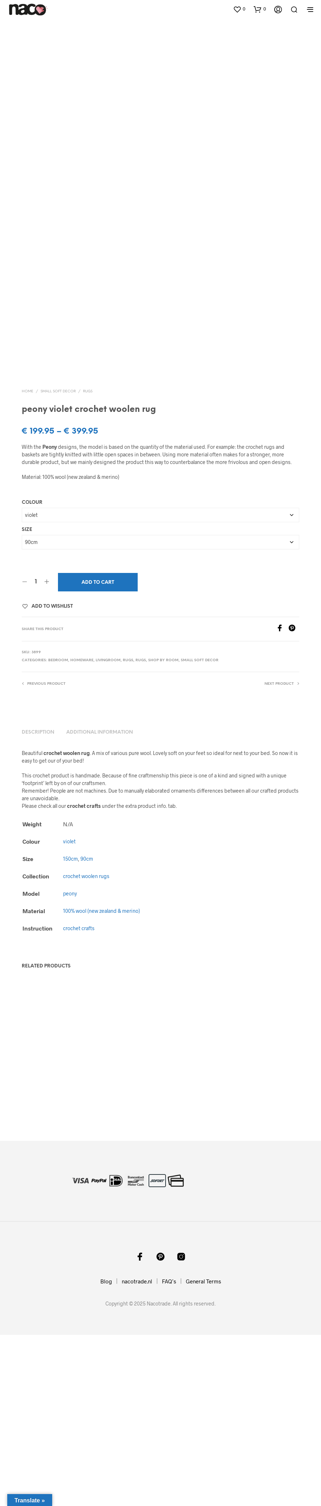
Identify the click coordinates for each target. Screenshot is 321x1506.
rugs (87, 563)
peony (70, 1065)
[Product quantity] (36, 753)
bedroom (58, 832)
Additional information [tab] (99, 903)
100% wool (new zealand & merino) (101, 1082)
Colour (32, 673)
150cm (70, 1030)
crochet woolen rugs (86, 1047)
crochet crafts (79, 1099)
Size (27, 700)
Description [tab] (38, 903)
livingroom (108, 832)
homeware (81, 832)
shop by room (163, 832)
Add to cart (98, 753)
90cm (86, 1030)
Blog (106, 1452)
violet (69, 1012)
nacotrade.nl (137, 1452)
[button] (239, 9)
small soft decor (58, 563)
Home (27, 563)
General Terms (203, 1452)
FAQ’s (169, 1452)
